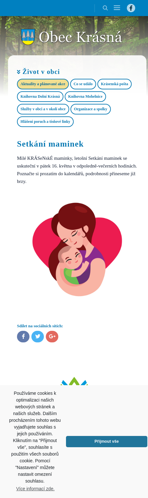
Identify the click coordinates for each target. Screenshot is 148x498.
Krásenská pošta (114, 84)
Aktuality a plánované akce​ (43, 84)
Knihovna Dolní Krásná (40, 96)
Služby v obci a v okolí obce (43, 109)
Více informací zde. (35, 488)
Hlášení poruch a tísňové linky (45, 121)
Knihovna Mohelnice (85, 96)
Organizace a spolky (90, 109)
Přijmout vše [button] (107, 441)
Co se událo (83, 84)
